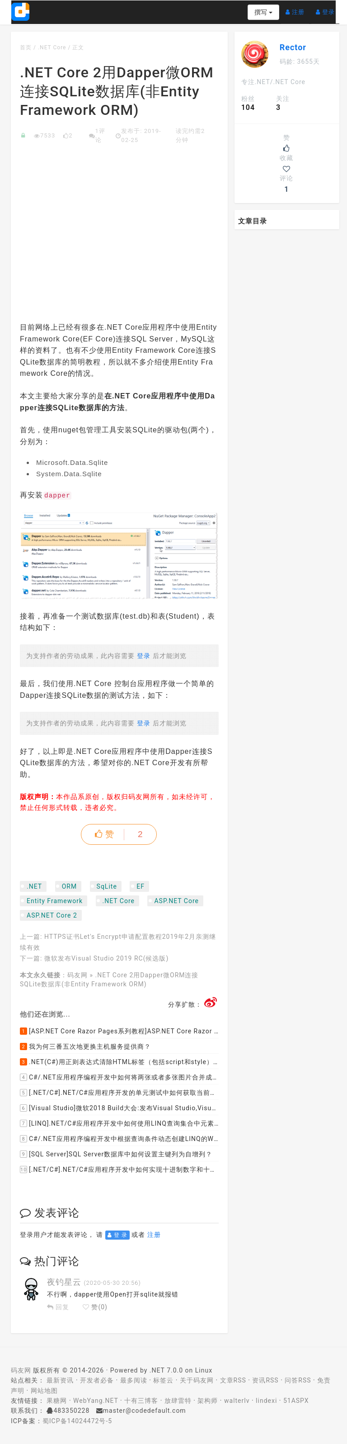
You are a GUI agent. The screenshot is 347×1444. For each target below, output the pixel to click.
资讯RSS (265, 1380)
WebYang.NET (95, 1400)
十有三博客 (141, 1400)
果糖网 (57, 1400)
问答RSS (298, 1380)
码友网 (77, 975)
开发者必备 (97, 1380)
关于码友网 (197, 1380)
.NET (34, 886)
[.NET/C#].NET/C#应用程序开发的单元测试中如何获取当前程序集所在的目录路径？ (119, 1092)
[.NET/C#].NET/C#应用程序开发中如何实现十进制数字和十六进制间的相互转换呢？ (119, 1169)
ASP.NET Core (176, 900)
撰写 (263, 12)
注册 (297, 8)
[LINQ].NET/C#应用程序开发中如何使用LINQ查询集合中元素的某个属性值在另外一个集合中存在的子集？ (119, 1123)
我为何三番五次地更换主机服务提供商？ (85, 1046)
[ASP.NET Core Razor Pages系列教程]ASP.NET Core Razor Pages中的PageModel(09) (119, 1031)
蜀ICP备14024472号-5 (77, 1421)
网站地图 (44, 1390)
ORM (69, 886)
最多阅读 (133, 1380)
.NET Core (52, 47)
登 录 (117, 1235)
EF (140, 886)
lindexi (266, 1400)
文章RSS (233, 1380)
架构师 (207, 1400)
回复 (58, 1307)
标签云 (163, 1380)
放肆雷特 (178, 1400)
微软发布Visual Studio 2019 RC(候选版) (106, 958)
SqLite (107, 886)
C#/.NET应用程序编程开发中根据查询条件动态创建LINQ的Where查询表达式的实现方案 (119, 1138)
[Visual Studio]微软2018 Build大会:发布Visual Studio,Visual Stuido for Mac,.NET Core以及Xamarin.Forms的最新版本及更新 (119, 1108)
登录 (327, 8)
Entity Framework (55, 900)
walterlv (236, 1400)
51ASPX (296, 1400)
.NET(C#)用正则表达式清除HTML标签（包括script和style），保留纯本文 (119, 1061)
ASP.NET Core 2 (52, 915)
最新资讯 (60, 1380)
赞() (95, 1307)
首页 (26, 47)
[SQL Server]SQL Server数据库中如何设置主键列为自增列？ (116, 1154)
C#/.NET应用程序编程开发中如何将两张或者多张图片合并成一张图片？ (119, 1077)
